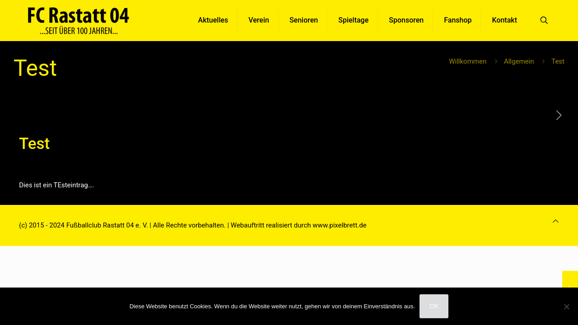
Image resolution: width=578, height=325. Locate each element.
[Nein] (566, 306)
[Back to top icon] (555, 221)
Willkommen (467, 61)
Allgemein (519, 61)
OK (433, 306)
